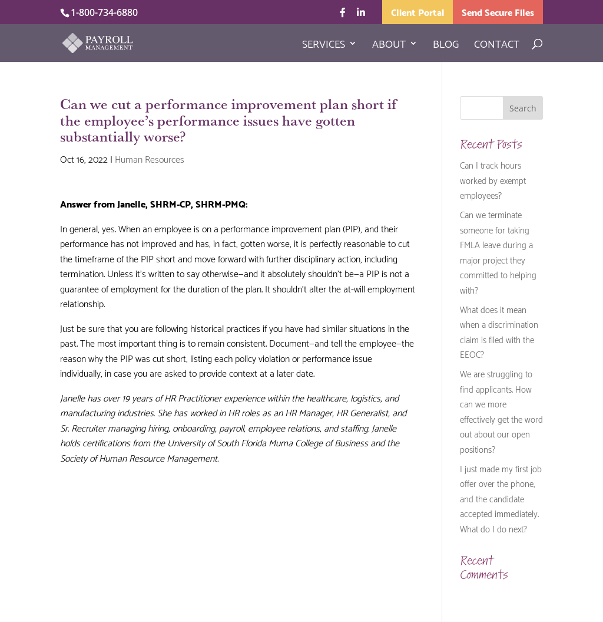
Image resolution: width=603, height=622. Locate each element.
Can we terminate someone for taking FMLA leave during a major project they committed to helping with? (498, 251)
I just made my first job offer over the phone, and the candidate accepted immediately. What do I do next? (501, 498)
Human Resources (149, 158)
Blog (446, 45)
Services (323, 45)
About (389, 45)
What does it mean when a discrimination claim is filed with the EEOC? (499, 331)
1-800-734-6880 (104, 12)
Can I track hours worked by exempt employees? (493, 179)
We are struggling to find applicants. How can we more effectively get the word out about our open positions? (501, 411)
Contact (496, 45)
